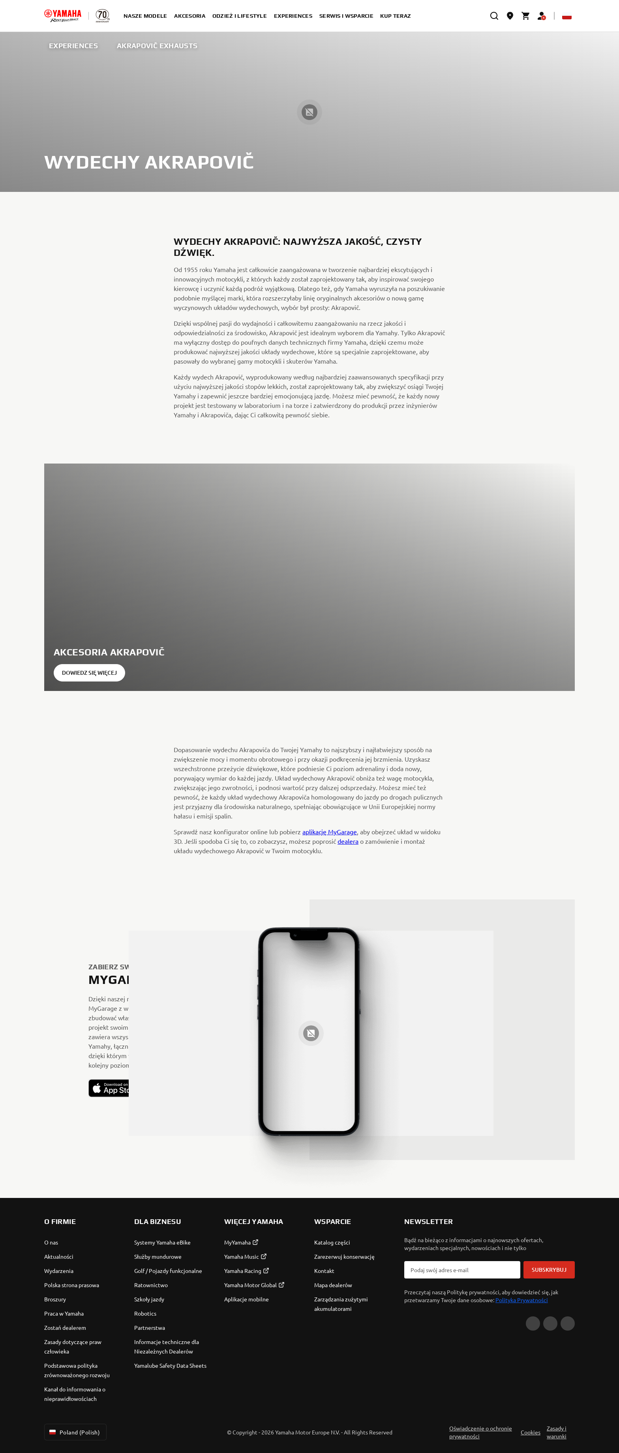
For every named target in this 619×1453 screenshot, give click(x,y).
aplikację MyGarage (329, 831)
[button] (115, 1088)
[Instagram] (568, 1323)
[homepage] (62, 16)
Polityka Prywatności (521, 1299)
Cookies (530, 1432)
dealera (348, 841)
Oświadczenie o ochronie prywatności (480, 1432)
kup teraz (395, 16)
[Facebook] (550, 1323)
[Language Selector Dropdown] (567, 16)
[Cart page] (526, 16)
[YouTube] (533, 1323)
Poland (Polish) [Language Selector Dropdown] (74, 1432)
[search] (494, 16)
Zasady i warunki (556, 1432)
